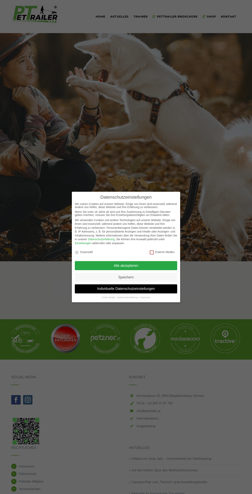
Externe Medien (162, 251)
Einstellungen (83, 243)
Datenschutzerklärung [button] (128, 297)
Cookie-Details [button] (109, 297)
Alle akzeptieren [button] (126, 265)
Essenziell (84, 251)
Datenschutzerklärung (101, 239)
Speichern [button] (126, 277)
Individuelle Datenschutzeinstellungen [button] (126, 289)
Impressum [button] (145, 297)
